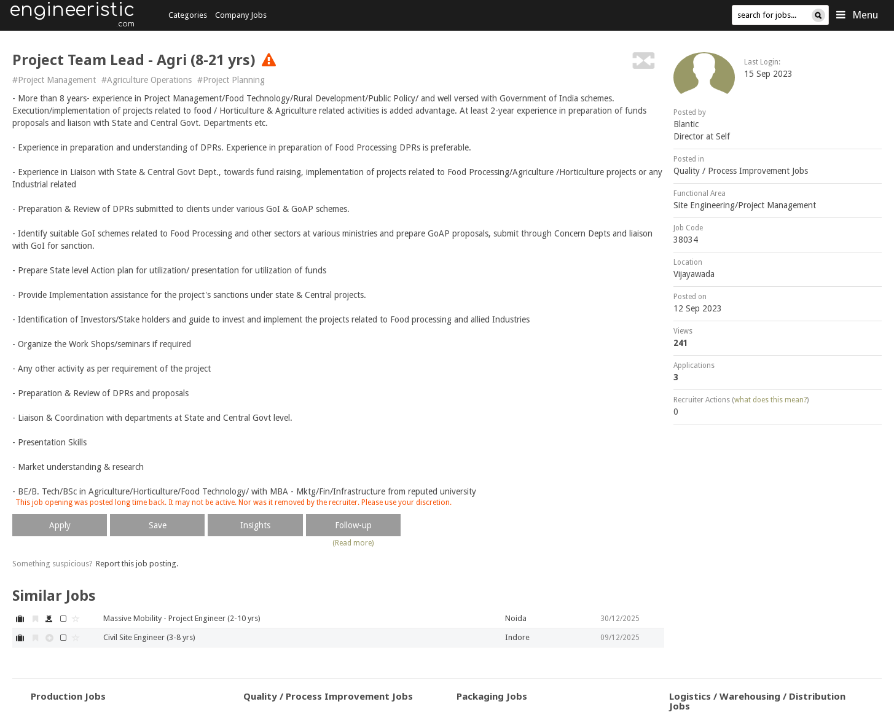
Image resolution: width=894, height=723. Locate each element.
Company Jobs (241, 15)
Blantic (686, 124)
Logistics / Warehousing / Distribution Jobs (757, 701)
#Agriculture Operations (146, 80)
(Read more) (353, 543)
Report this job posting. (137, 563)
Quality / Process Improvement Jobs (740, 171)
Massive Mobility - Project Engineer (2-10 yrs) (182, 618)
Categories (187, 15)
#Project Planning (231, 80)
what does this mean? (770, 400)
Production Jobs (68, 696)
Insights (255, 525)
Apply (60, 525)
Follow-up (353, 525)
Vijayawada (694, 274)
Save (158, 525)
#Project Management (54, 80)
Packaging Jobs (492, 696)
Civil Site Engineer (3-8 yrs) (149, 637)
